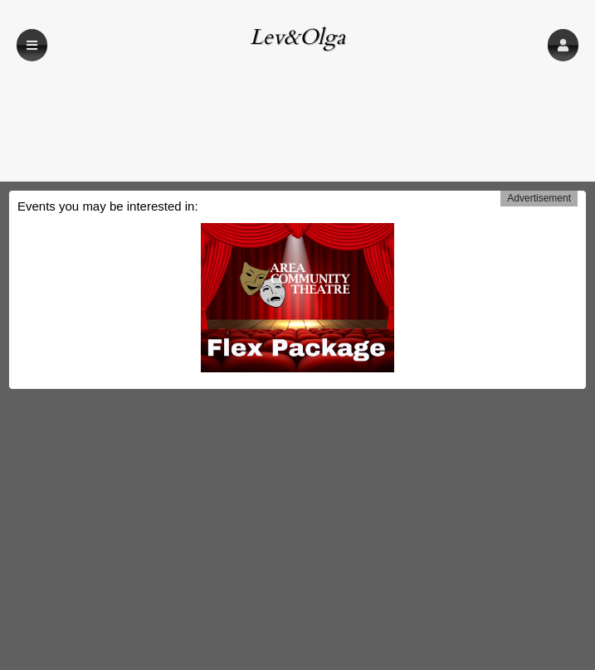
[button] (563, 45)
